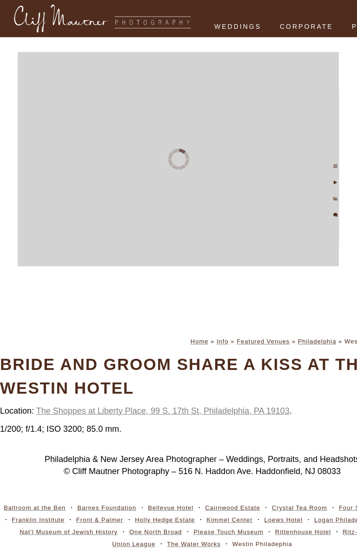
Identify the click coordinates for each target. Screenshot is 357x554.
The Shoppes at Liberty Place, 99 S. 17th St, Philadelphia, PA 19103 (163, 411)
